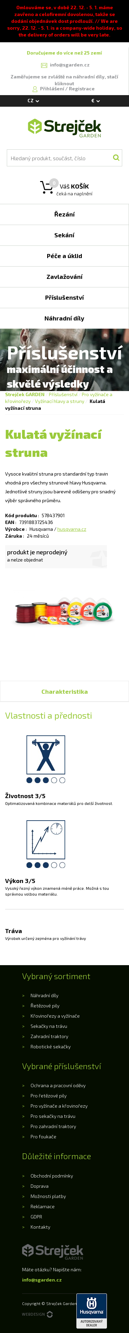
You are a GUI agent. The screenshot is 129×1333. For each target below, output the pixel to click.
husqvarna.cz (71, 529)
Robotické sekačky (51, 1046)
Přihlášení (52, 88)
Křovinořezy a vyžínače (55, 1016)
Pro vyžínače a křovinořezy (59, 1106)
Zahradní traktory (49, 1036)
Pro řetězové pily (49, 1095)
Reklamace (43, 1206)
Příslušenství (63, 394)
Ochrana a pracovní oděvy (58, 1085)
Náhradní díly (44, 995)
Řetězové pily (45, 1005)
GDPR (36, 1216)
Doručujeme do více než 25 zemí (64, 53)
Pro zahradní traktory (53, 1126)
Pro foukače (43, 1136)
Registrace (82, 88)
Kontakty (40, 1227)
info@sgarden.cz (42, 1280)
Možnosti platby (48, 1196)
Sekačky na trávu (49, 1026)
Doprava (40, 1186)
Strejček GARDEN (24, 394)
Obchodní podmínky (52, 1176)
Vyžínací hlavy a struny (59, 401)
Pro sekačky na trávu (53, 1116)
